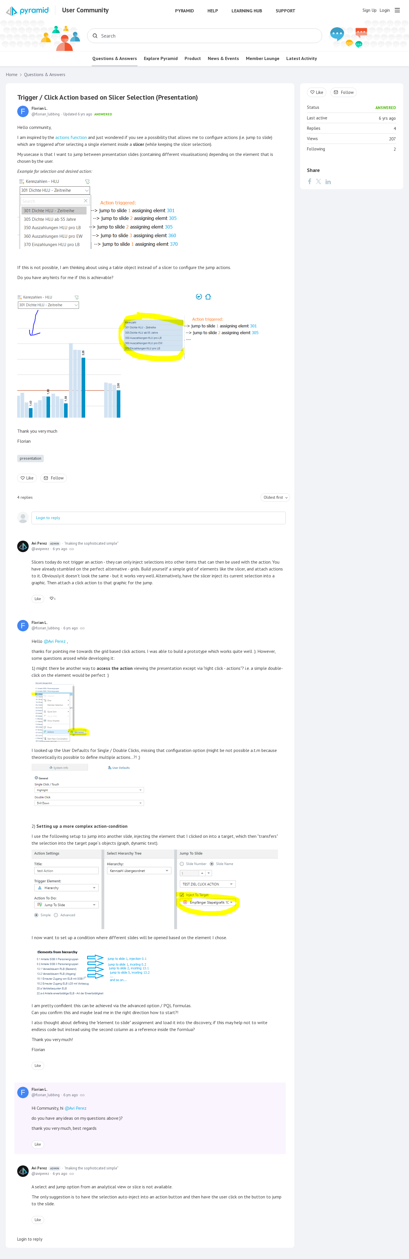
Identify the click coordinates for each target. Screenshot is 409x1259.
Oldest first (273, 497)
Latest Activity (301, 58)
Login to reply (48, 517)
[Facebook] (309, 181)
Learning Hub (247, 10)
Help (213, 10)
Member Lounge (262, 58)
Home (11, 74)
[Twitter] (318, 181)
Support (286, 10)
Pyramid (184, 10)
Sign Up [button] (370, 10)
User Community (85, 10)
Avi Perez (46, 543)
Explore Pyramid (161, 58)
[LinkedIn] (328, 181)
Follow (57, 478)
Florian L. (40, 108)
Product (193, 58)
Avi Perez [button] (57, 641)
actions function (71, 137)
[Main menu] (397, 10)
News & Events (223, 58)
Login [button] (384, 10)
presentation (30, 458)
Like (30, 478)
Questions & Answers (114, 58)
